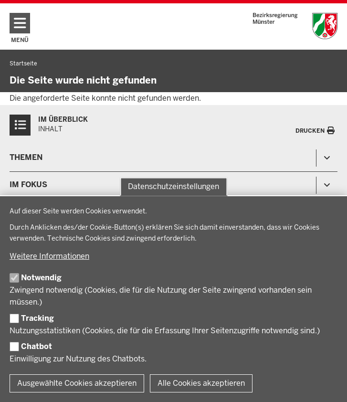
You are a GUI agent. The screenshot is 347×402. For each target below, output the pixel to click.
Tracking (37, 318)
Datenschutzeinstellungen (173, 186)
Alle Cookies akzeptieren (201, 383)
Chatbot (36, 346)
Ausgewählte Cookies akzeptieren (77, 383)
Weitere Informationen (49, 256)
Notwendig (41, 278)
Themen (26, 157)
